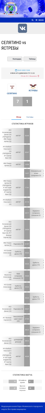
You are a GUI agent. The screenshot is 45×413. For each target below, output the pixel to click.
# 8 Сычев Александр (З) (7, 253)
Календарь (14, 59)
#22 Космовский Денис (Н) (6, 132)
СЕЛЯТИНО (12, 93)
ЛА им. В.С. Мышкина (29, 76)
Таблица (30, 59)
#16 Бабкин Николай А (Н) (7, 149)
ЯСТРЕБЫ (33, 90)
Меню (40, 20)
